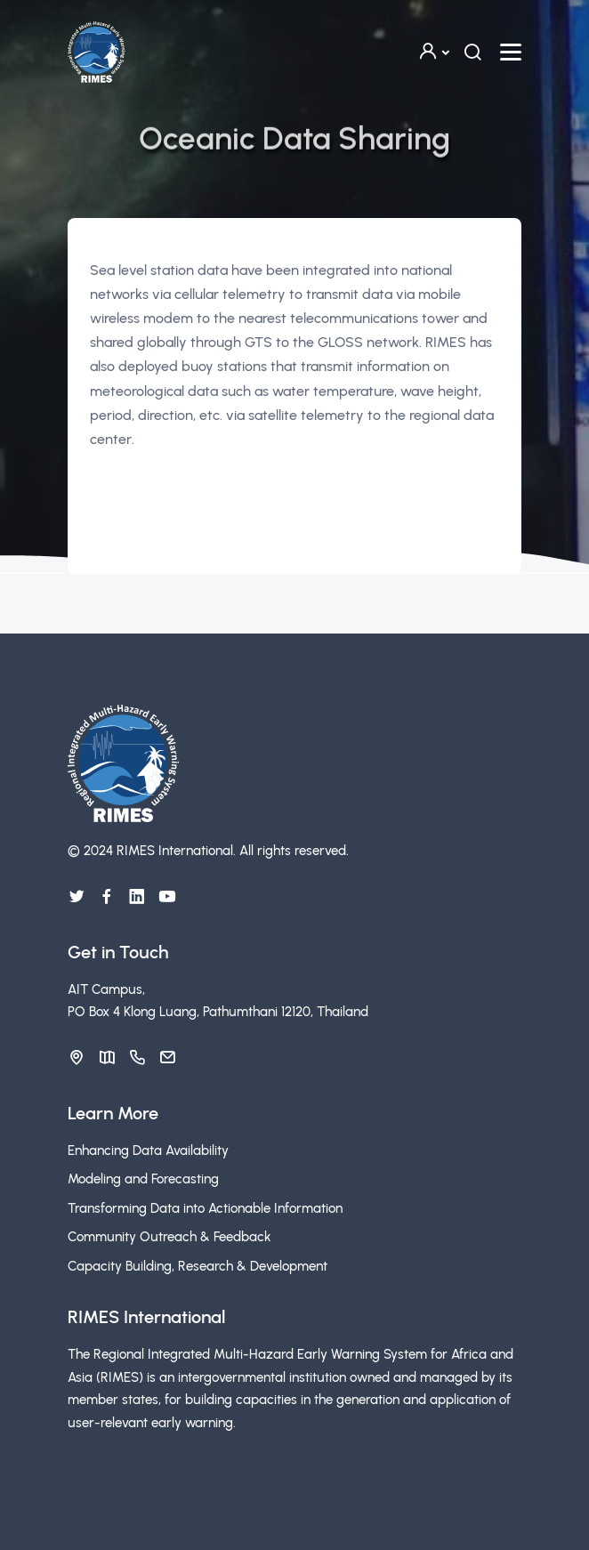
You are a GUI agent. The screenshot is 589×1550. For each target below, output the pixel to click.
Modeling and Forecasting (143, 1179)
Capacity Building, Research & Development (197, 1266)
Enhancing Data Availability (148, 1150)
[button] (433, 52)
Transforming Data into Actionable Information (205, 1208)
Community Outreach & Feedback (169, 1237)
